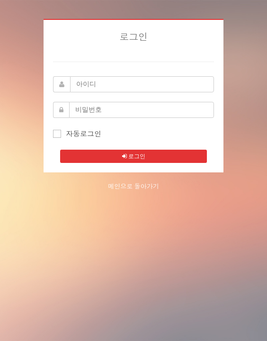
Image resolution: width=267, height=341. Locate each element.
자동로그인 (77, 133)
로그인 (133, 156)
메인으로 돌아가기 (133, 186)
